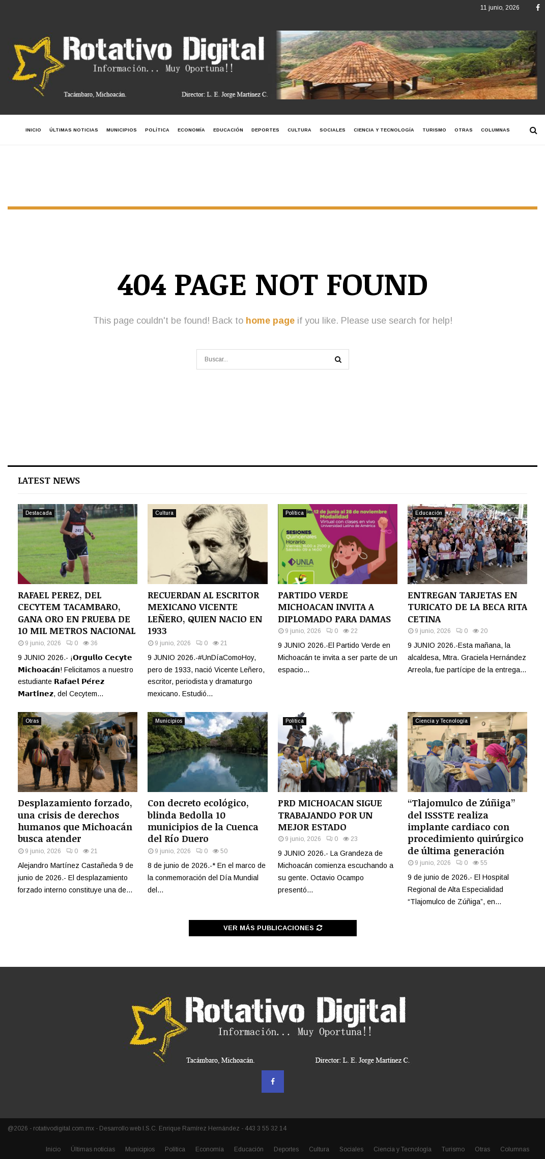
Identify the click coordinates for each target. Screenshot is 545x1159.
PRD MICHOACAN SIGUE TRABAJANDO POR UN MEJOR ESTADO (330, 815)
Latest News (49, 480)
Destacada (38, 513)
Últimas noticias (73, 130)
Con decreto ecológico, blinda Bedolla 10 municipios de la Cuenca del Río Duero (203, 821)
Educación (228, 130)
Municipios (121, 130)
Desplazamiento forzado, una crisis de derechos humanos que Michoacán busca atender (75, 821)
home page (270, 320)
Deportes (265, 130)
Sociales (333, 130)
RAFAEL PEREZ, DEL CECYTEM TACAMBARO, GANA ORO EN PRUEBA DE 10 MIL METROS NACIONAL (76, 613)
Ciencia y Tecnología (384, 130)
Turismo (434, 130)
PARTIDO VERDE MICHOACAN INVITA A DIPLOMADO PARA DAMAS (334, 607)
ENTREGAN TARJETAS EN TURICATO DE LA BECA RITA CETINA (467, 607)
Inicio (33, 130)
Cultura (299, 130)
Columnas (495, 130)
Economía (191, 130)
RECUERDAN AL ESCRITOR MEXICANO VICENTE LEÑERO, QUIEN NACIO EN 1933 (205, 613)
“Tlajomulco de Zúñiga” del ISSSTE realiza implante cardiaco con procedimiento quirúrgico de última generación (466, 827)
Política (157, 130)
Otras (463, 130)
